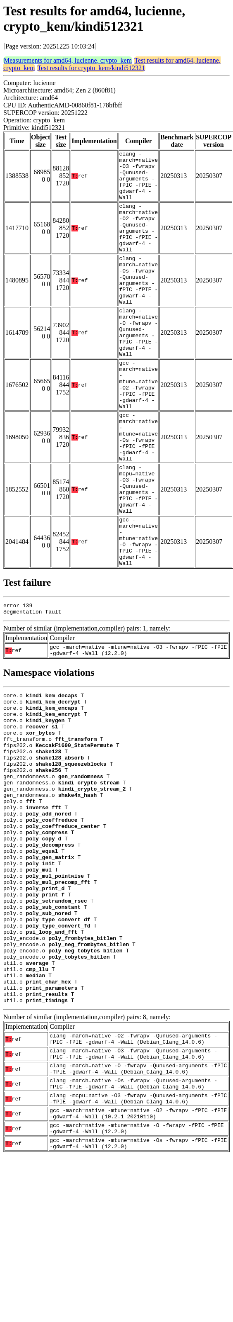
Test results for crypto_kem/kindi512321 (91, 67)
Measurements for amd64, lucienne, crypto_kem (68, 60)
